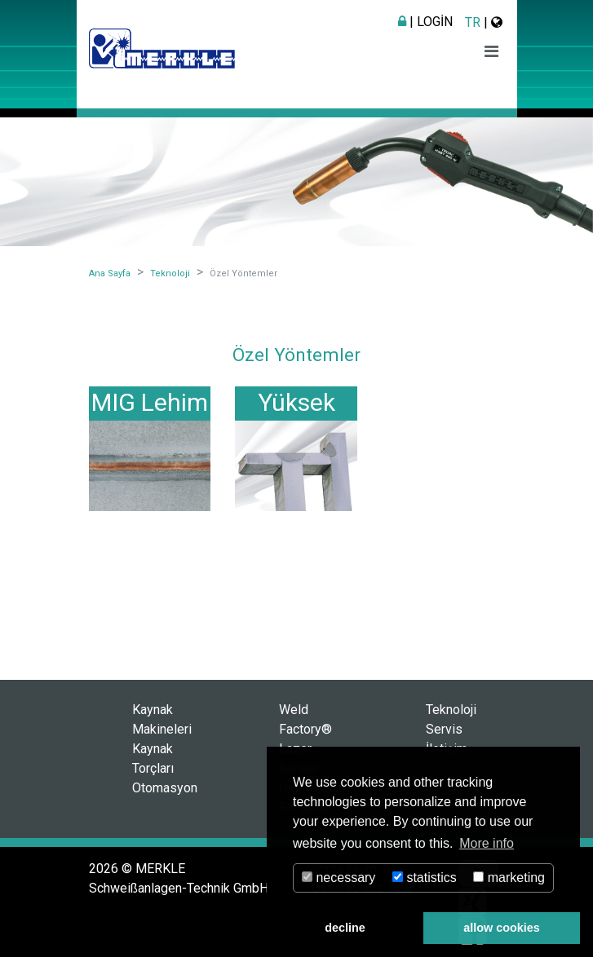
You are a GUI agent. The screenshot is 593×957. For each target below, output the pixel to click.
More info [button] (486, 843)
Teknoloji (451, 709)
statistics (424, 877)
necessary (338, 877)
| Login (425, 21)
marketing (509, 877)
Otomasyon (164, 788)
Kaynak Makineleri (162, 719)
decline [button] (345, 927)
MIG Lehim (149, 402)
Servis (444, 729)
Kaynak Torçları (153, 758)
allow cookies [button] (501, 927)
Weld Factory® (305, 719)
